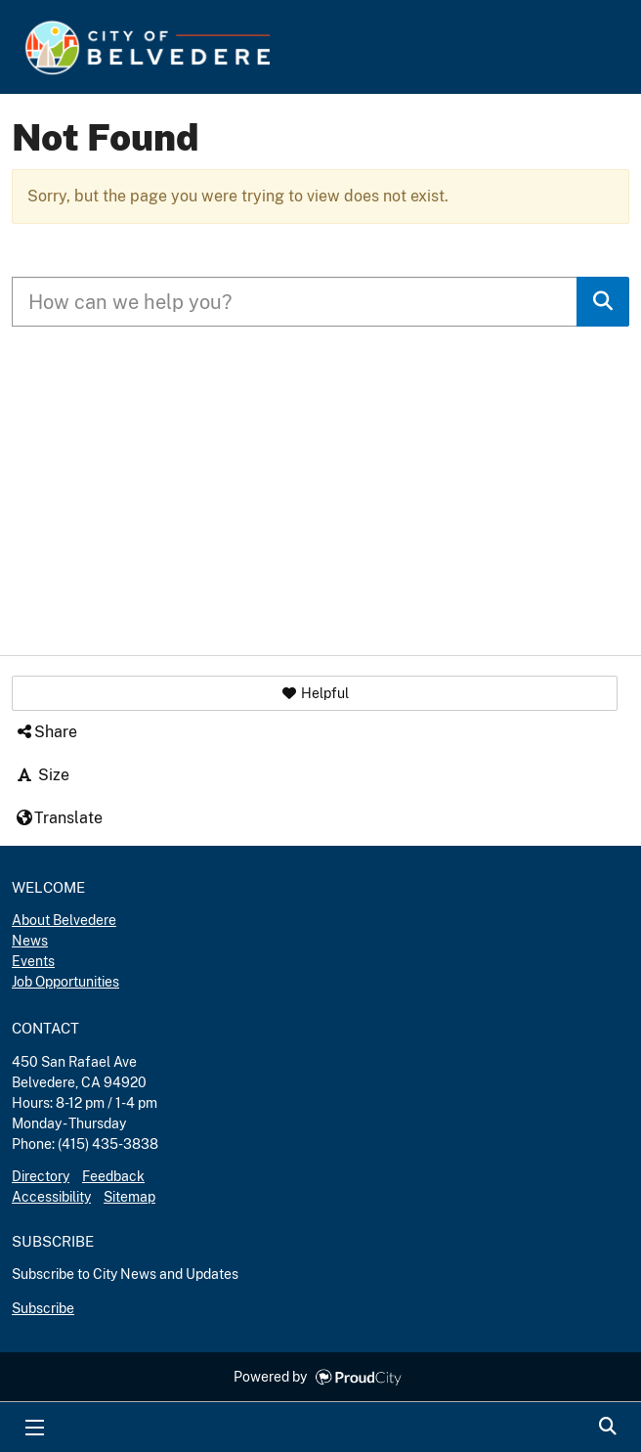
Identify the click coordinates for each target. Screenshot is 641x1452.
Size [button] (42, 775)
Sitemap (129, 1197)
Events (33, 961)
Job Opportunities (65, 982)
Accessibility (51, 1197)
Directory (40, 1176)
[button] (315, 693)
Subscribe (43, 1308)
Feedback (113, 1176)
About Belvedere (64, 920)
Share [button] (46, 732)
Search (606, 1427)
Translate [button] (59, 818)
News (30, 940)
